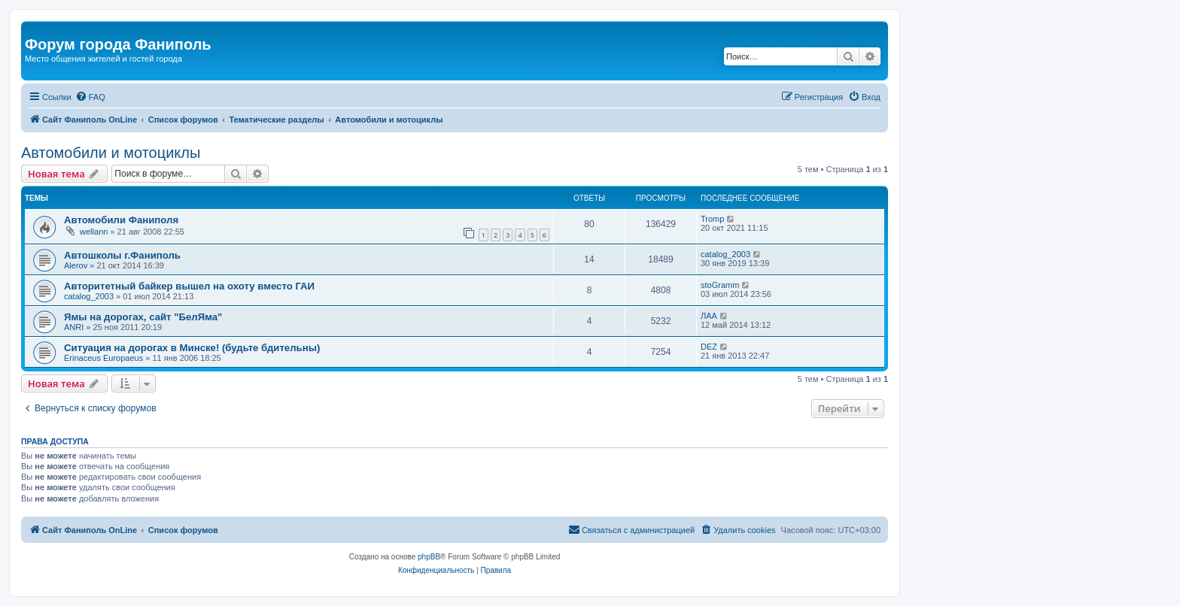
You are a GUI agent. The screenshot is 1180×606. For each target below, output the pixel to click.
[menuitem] (90, 97)
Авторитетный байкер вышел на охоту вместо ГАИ (189, 286)
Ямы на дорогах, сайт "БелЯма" (143, 317)
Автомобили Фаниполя (121, 220)
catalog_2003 (725, 254)
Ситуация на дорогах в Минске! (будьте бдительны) (192, 347)
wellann (94, 231)
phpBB (429, 557)
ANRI (74, 327)
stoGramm (720, 284)
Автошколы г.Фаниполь (122, 255)
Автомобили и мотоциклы (110, 152)
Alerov (75, 265)
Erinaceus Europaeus (103, 357)
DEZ (709, 346)
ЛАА (709, 315)
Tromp (712, 218)
